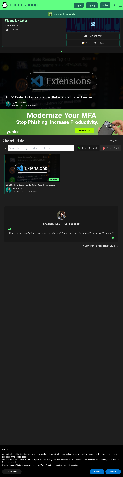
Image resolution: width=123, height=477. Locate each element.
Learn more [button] (12, 471)
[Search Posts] (41, 153)
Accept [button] (113, 471)
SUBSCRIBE (93, 41)
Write (105, 5)
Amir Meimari (21, 108)
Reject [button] (97, 471)
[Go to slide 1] (61, 57)
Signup (92, 5)
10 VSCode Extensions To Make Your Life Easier (49, 102)
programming (13, 35)
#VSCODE (54, 185)
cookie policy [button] (21, 457)
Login (79, 5)
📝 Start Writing (93, 48)
